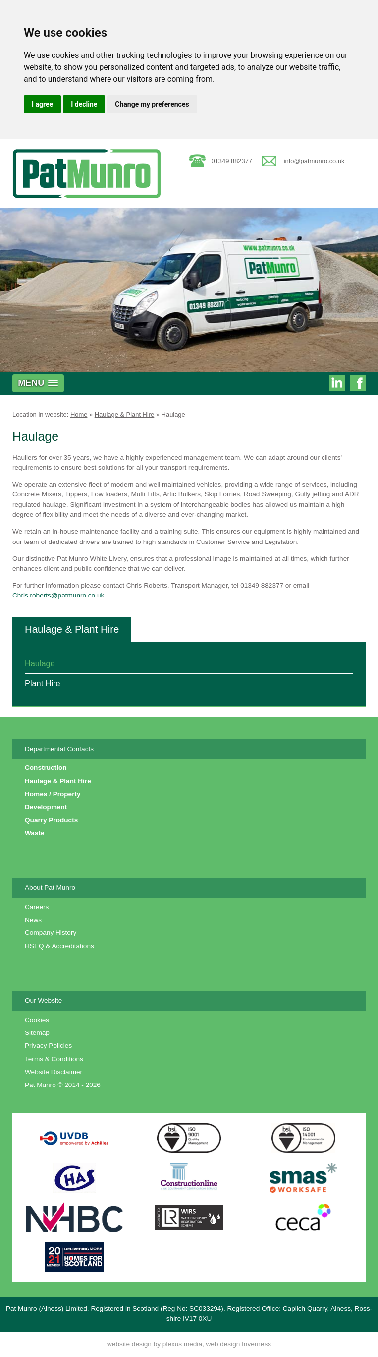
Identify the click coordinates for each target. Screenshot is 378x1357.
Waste (35, 833)
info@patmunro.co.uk (314, 160)
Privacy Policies (48, 1045)
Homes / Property (53, 794)
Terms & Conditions (54, 1059)
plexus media (182, 1344)
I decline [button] (84, 104)
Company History (50, 932)
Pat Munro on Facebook (358, 384)
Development (46, 807)
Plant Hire (42, 683)
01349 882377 (232, 160)
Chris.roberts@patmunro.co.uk (58, 595)
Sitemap (37, 1032)
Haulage (173, 414)
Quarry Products (51, 820)
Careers (37, 907)
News (33, 919)
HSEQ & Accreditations (59, 946)
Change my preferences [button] (152, 104)
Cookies (37, 1020)
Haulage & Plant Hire (125, 414)
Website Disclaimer (53, 1072)
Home (78, 414)
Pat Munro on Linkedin (337, 384)
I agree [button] (42, 104)
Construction (46, 767)
